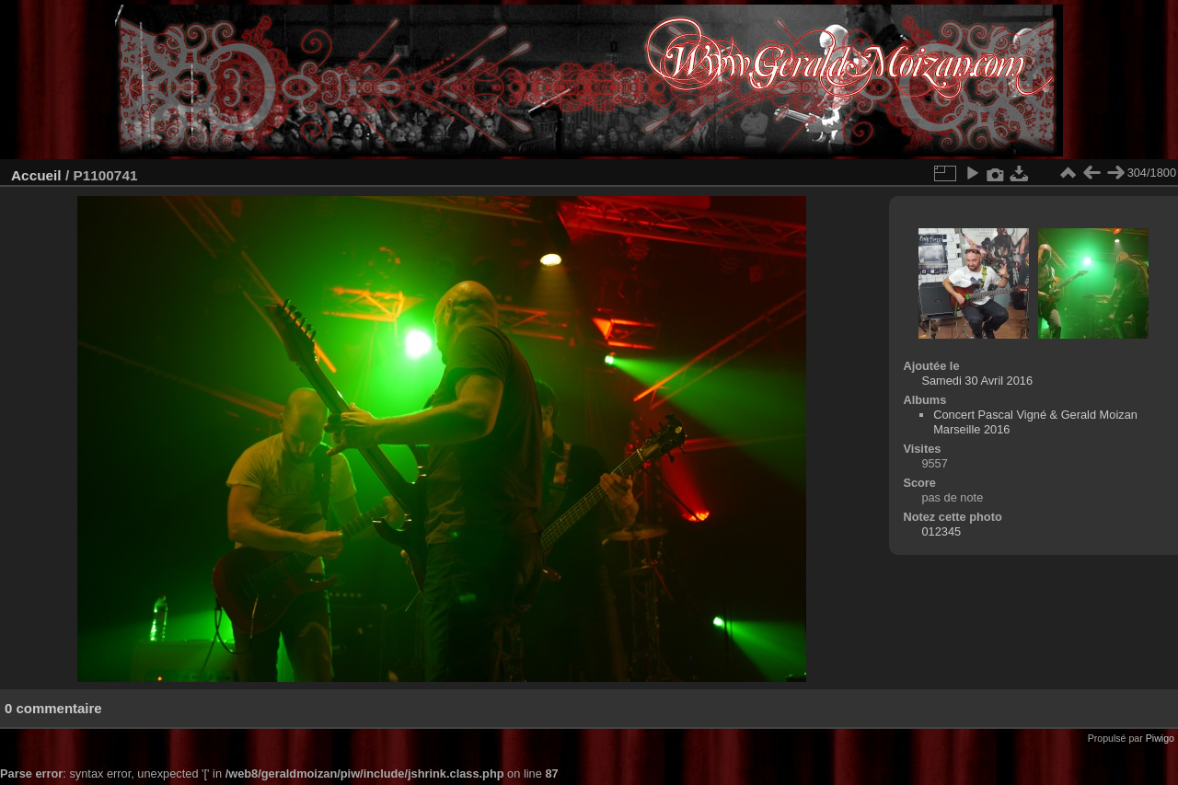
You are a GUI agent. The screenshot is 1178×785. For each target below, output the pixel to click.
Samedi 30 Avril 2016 (977, 380)
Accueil (36, 175)
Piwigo (1160, 738)
